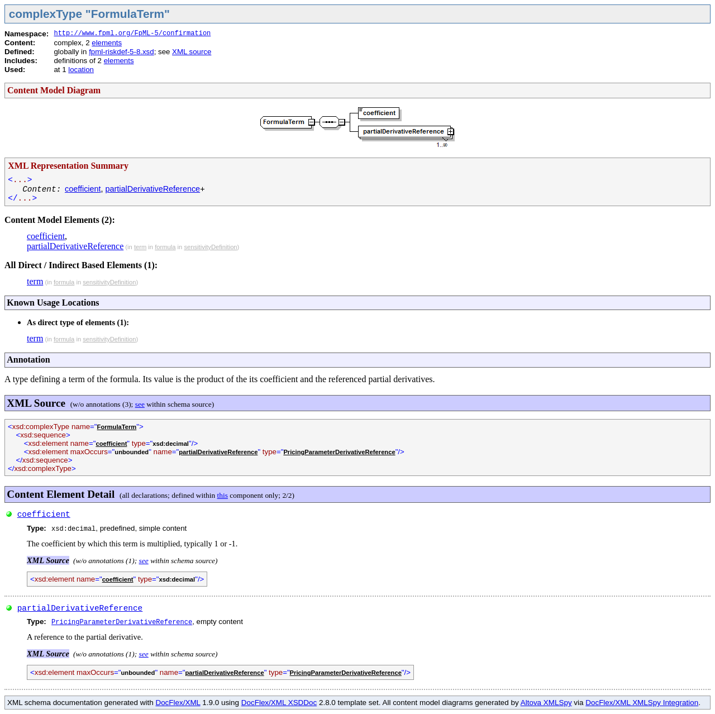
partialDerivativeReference (153, 188)
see (140, 404)
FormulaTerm (117, 426)
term (140, 247)
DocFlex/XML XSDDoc (279, 702)
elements (107, 43)
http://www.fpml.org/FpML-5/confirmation (132, 33)
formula (165, 247)
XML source (191, 51)
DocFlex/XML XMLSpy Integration (641, 702)
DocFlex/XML (177, 702)
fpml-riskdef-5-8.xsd (121, 51)
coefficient (83, 188)
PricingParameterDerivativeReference (339, 452)
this (222, 495)
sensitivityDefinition (210, 247)
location (81, 69)
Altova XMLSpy (546, 702)
